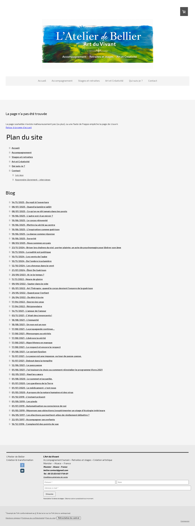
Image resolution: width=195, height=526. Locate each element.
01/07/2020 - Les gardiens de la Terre (32, 383)
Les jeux (19, 175)
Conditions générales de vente (55, 477)
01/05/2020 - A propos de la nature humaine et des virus (42, 392)
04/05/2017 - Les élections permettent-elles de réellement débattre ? (50, 415)
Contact (152, 80)
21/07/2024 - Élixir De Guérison (29, 270)
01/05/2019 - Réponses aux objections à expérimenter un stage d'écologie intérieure (58, 410)
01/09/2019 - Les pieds (24, 401)
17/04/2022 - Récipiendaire (27, 306)
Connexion (185, 521)
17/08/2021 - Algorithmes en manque (32, 342)
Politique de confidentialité (33, 518)
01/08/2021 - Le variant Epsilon (29, 351)
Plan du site (50, 518)
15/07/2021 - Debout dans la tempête (32, 360)
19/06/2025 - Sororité (24, 238)
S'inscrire (49, 494)
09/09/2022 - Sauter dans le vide (30, 283)
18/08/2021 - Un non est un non (29, 324)
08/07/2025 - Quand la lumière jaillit (31, 206)
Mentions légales (13, 518)
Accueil (42, 80)
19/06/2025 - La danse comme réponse (33, 234)
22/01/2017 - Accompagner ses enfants (33, 419)
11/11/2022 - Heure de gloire (27, 279)
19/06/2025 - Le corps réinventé (30, 220)
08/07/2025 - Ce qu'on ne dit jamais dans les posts (39, 211)
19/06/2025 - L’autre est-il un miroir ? (32, 215)
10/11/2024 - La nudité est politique (31, 252)
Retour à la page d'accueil (19, 127)
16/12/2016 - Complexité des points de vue (35, 424)
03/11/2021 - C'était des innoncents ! (32, 315)
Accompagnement (62, 80)
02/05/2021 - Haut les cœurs (27, 374)
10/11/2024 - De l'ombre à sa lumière (32, 261)
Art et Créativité (114, 80)
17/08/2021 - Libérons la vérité (29, 338)
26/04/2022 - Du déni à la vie (28, 297)
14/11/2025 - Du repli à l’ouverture (30, 202)
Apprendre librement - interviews (32, 179)
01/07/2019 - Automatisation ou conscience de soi (39, 406)
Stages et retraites (89, 80)
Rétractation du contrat (68, 518)
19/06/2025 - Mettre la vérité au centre (33, 224)
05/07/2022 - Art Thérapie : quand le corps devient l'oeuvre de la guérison (52, 288)
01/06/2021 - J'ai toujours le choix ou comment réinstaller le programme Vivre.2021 (57, 369)
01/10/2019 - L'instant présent (28, 396)
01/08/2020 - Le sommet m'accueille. (32, 378)
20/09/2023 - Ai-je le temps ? (28, 274)
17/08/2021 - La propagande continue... (33, 329)
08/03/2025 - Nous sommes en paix (31, 243)
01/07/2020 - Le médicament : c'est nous (34, 387)
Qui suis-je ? (136, 80)
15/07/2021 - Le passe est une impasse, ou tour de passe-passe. (47, 356)
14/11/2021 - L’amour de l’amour (29, 310)
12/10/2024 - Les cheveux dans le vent (33, 265)
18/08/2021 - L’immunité (25, 320)
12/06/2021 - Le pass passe (27, 365)
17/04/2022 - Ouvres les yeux (28, 301)
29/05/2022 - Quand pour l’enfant (30, 292)
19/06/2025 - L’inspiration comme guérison (35, 229)
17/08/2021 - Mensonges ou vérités (31, 333)
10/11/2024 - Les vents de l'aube (29, 256)
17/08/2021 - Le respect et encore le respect (36, 347)
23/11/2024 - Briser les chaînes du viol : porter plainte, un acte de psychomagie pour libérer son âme (66, 247)
